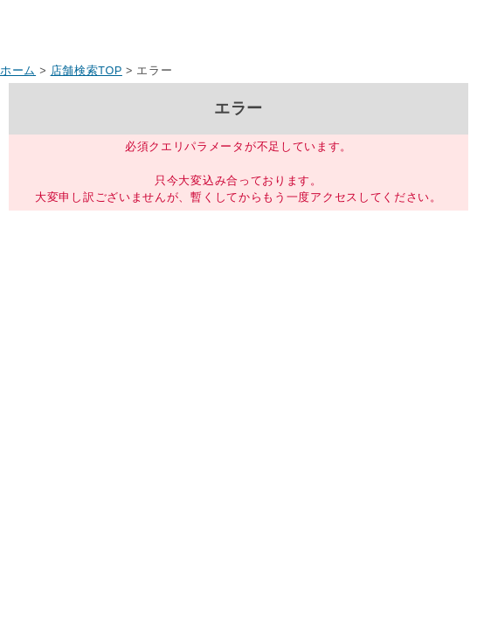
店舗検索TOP (86, 71)
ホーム (18, 71)
